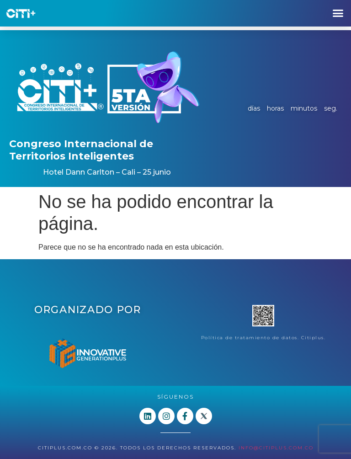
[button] (337, 13)
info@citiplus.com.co (276, 448)
